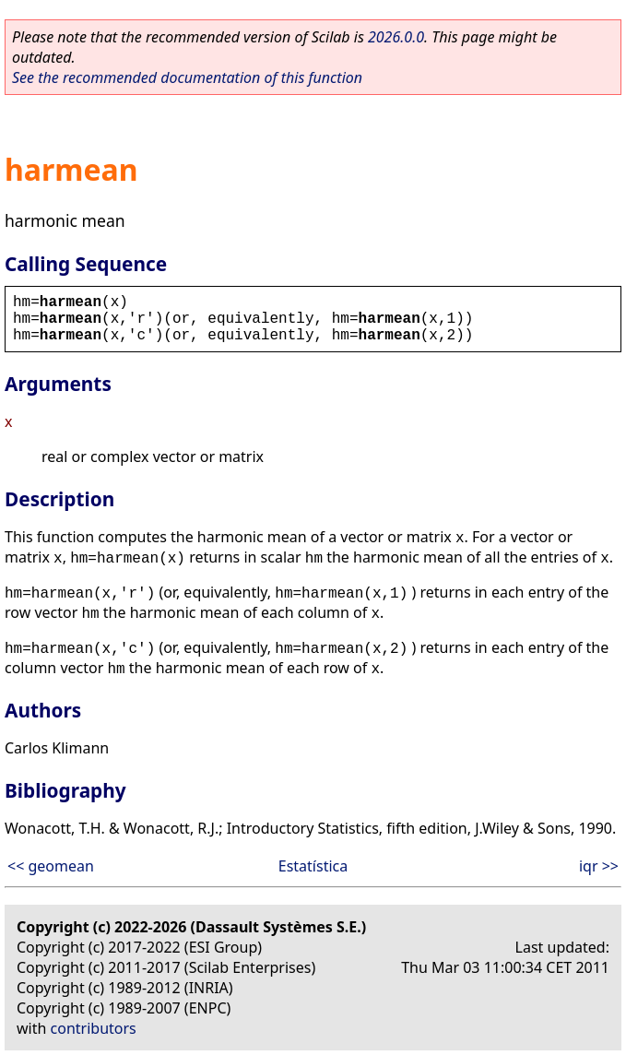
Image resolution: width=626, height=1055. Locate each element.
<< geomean (50, 866)
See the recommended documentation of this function (187, 77)
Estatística (313, 866)
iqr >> (599, 866)
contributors (93, 1028)
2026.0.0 (396, 37)
